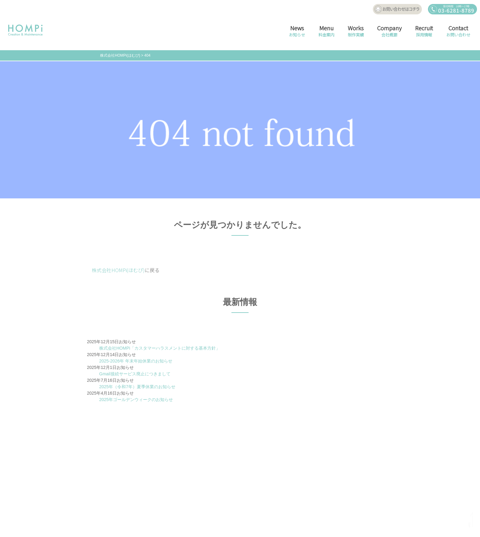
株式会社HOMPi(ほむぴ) (118, 270)
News (297, 31)
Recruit (424, 31)
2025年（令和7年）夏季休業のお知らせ (137, 386)
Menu (326, 31)
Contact (458, 31)
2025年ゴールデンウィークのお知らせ (136, 399)
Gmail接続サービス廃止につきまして (135, 373)
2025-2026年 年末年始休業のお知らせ (135, 361)
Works (356, 31)
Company (389, 31)
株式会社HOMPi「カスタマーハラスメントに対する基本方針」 (159, 348)
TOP (469, 525)
